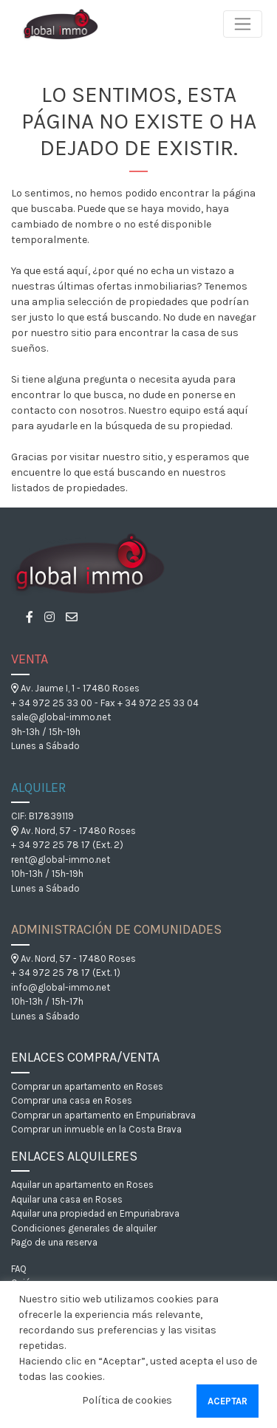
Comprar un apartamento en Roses (87, 1086)
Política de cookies (127, 1400)
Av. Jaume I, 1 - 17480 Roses (75, 688)
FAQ (19, 1268)
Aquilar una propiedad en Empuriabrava (95, 1213)
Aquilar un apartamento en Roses (82, 1184)
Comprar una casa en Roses (71, 1100)
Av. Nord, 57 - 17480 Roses (73, 830)
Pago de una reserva (54, 1242)
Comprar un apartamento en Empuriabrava (103, 1115)
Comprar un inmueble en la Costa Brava (96, 1129)
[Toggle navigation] (242, 24)
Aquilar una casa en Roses (67, 1199)
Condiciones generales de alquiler (84, 1228)
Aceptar (227, 1401)
